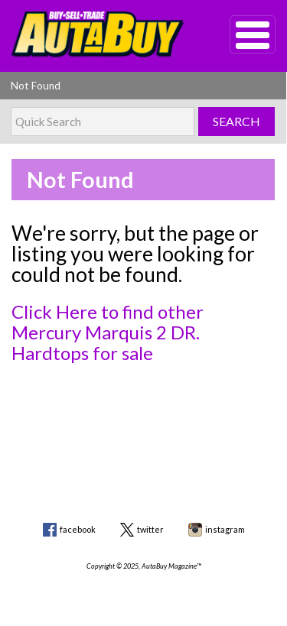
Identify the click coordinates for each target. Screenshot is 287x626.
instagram (225, 529)
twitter (150, 529)
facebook (78, 529)
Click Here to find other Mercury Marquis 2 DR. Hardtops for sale (107, 332)
